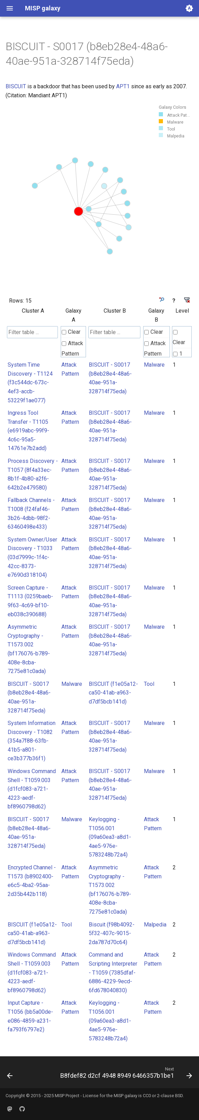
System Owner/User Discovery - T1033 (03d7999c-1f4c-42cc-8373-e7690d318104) (32, 557)
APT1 (123, 86)
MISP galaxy (125, 1095)
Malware (154, 364)
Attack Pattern (72, 348)
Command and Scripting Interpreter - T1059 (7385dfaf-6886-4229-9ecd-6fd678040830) (113, 972)
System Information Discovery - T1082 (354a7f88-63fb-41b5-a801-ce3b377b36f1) (31, 741)
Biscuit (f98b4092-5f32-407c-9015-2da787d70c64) (112, 933)
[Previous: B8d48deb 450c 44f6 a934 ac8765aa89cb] (9, 1074)
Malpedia (155, 924)
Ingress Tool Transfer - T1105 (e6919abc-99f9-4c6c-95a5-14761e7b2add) (28, 430)
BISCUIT (16, 86)
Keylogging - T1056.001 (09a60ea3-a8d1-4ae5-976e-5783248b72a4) (110, 837)
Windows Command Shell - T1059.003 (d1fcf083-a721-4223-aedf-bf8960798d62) (32, 789)
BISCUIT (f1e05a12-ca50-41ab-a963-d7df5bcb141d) (113, 693)
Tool (149, 684)
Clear (71, 332)
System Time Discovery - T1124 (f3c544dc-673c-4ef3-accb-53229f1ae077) (30, 382)
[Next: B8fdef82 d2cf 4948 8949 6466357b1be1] (125, 1074)
